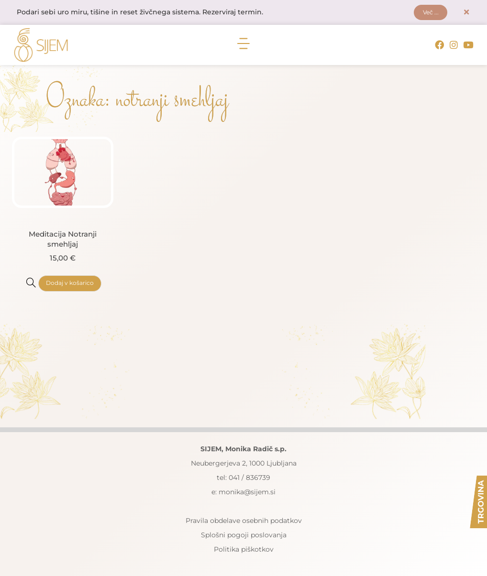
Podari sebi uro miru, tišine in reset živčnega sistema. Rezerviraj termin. (140, 13)
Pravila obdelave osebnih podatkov (244, 521)
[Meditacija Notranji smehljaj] (31, 283)
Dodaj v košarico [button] (70, 283)
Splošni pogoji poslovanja (244, 535)
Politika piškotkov (244, 549)
